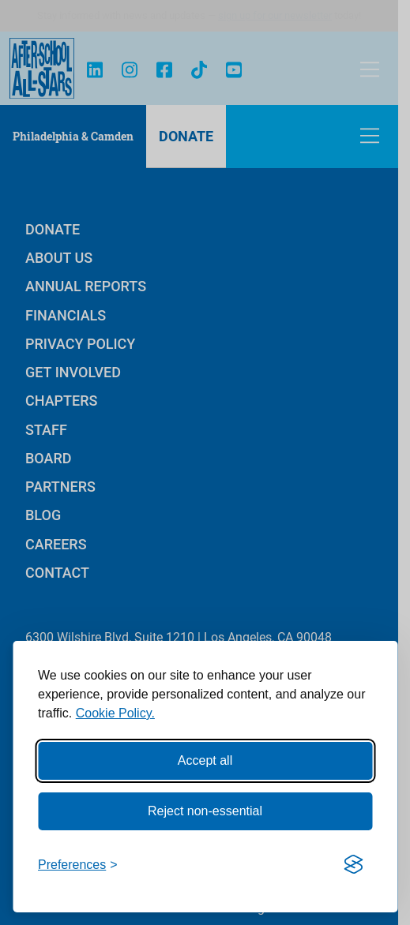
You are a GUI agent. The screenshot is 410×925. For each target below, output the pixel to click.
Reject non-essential (205, 811)
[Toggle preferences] (78, 865)
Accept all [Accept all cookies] (205, 760)
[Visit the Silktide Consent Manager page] (353, 865)
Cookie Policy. (115, 713)
